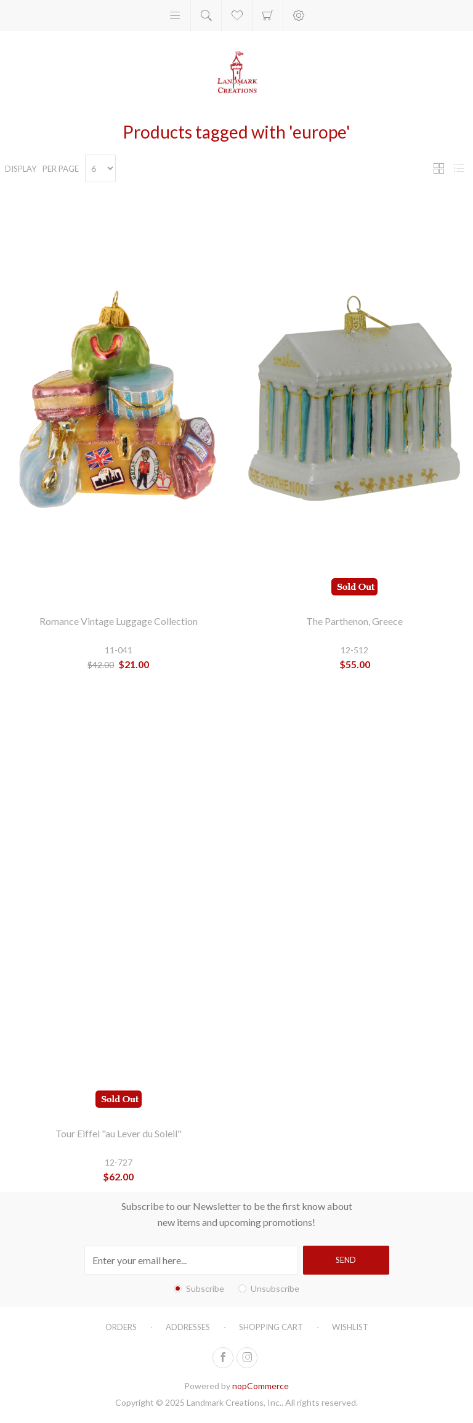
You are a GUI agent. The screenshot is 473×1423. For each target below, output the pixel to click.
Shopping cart (268, 15)
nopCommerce (260, 1386)
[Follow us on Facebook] (222, 1357)
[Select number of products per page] (100, 168)
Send (346, 1260)
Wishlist (350, 1327)
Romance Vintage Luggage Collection (118, 621)
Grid (438, 168)
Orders (121, 1327)
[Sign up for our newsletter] (191, 1260)
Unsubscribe (275, 1288)
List (459, 168)
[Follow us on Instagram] (246, 1357)
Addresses (188, 1327)
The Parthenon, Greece (354, 621)
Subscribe (205, 1288)
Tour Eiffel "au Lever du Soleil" (118, 1133)
